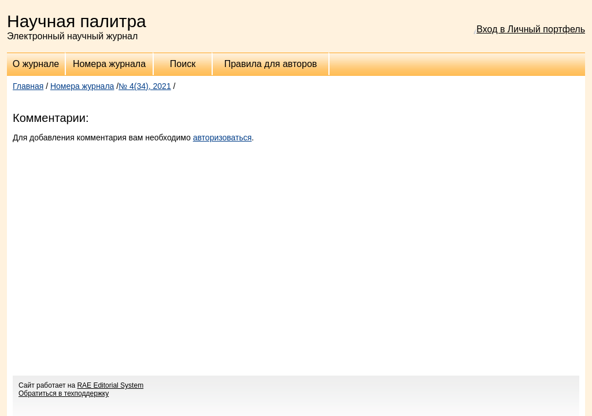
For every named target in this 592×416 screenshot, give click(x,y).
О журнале (36, 64)
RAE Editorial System (110, 385)
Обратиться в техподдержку (63, 393)
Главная (28, 86)
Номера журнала (109, 64)
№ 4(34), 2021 (145, 86)
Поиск (182, 64)
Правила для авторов (270, 64)
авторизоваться (222, 137)
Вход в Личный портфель (530, 29)
